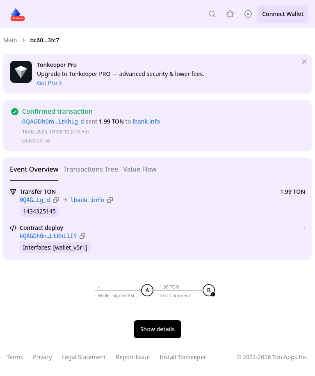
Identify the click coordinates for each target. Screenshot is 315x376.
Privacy (42, 357)
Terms (15, 357)
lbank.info (146, 121)
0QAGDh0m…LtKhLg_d (53, 121)
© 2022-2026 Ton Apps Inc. (272, 357)
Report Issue (133, 357)
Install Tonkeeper (183, 357)
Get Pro (50, 83)
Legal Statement (84, 357)
